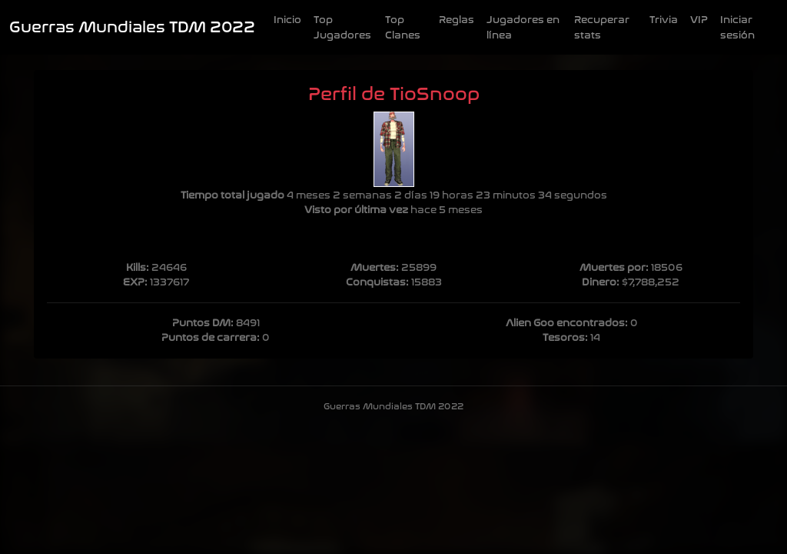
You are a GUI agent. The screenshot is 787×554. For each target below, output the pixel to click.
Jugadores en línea (523, 27)
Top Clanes (402, 27)
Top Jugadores (342, 27)
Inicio (287, 19)
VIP (699, 19)
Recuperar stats (601, 27)
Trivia (663, 19)
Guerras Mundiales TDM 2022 (132, 27)
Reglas (456, 19)
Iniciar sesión (737, 27)
